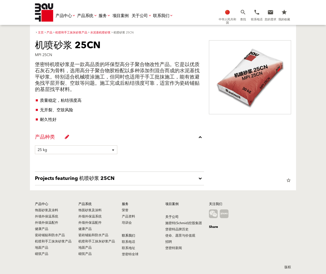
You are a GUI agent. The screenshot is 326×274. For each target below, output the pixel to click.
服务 (105, 15)
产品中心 (66, 15)
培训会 (127, 223)
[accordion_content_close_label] (120, 137)
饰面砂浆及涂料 (46, 210)
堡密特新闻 (173, 248)
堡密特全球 (130, 254)
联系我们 (163, 15)
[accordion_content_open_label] (120, 178)
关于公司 (142, 15)
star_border (288, 180)
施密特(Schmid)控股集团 (183, 223)
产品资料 (128, 216)
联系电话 (128, 242)
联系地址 (128, 248)
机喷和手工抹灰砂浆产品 (53, 241)
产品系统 (87, 15)
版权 (287, 267)
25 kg (42, 150)
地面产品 (41, 248)
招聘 (168, 242)
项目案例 (120, 15)
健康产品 (41, 229)
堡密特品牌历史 (177, 229)
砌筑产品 (41, 254)
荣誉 (125, 210)
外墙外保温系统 (46, 216)
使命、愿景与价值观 (180, 235)
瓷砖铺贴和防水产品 (50, 235)
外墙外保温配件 (46, 223)
